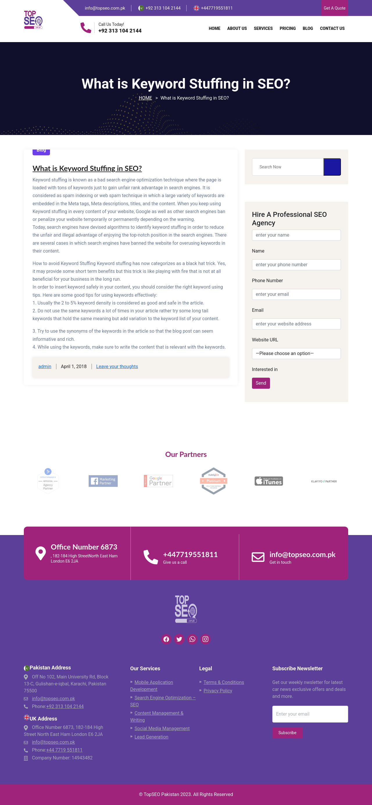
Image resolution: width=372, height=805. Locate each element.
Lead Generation (151, 737)
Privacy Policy (218, 691)
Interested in (265, 369)
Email (258, 310)
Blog (308, 28)
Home (214, 28)
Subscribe (287, 732)
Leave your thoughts (117, 366)
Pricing (288, 28)
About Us (237, 28)
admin (44, 366)
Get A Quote (335, 8)
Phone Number (267, 280)
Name (258, 251)
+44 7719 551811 (64, 750)
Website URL (265, 340)
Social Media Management (162, 728)
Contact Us (332, 28)
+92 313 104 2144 (120, 30)
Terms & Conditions (224, 682)
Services (263, 28)
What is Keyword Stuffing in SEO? (87, 168)
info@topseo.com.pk (105, 8)
